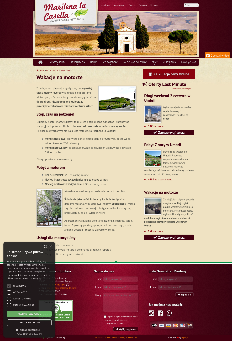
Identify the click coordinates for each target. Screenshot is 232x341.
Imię (99, 279)
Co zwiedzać (110, 62)
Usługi (94, 62)
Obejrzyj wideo (217, 55)
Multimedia (169, 62)
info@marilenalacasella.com (61, 287)
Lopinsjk (184, 337)
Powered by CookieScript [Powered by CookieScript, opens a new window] (29, 334)
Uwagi (98, 295)
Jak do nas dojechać (135, 62)
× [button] (50, 246)
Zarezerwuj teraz (168, 132)
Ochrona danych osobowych (116, 337)
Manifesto (105, 5)
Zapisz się (184, 294)
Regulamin (99, 337)
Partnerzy (143, 5)
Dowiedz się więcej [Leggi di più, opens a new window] (31, 278)
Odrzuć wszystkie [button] (29, 322)
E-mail (98, 287)
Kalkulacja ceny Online (169, 74)
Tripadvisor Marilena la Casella (56, 310)
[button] (29, 330)
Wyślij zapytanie (126, 329)
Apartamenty (57, 62)
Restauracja (78, 62)
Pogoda (132, 5)
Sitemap (153, 5)
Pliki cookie (132, 337)
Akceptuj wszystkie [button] (29, 313)
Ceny (154, 62)
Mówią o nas (188, 62)
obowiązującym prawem (113, 323)
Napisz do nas (119, 5)
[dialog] (29, 290)
